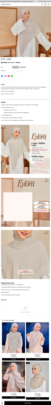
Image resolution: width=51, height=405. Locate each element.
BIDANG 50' (15, 67)
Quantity (3, 70)
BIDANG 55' (23, 67)
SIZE (2, 67)
